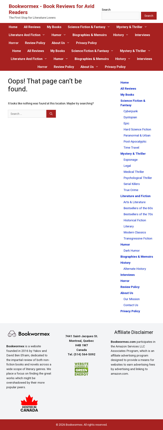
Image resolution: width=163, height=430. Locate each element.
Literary (129, 226)
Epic (126, 123)
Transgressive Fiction (138, 238)
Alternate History (135, 269)
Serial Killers (132, 184)
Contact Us (131, 305)
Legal (127, 166)
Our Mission (132, 299)
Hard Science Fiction (137, 129)
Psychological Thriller (138, 178)
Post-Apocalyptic (135, 141)
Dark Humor (132, 250)
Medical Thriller (134, 172)
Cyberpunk (131, 111)
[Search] (51, 114)
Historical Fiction (135, 220)
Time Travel (131, 147)
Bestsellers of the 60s (138, 208)
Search (106, 9)
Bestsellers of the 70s (138, 214)
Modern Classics (135, 232)
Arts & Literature (134, 202)
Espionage (131, 160)
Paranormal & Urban (137, 135)
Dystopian (130, 117)
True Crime (131, 190)
